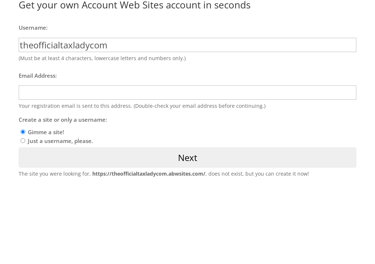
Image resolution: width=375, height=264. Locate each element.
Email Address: (38, 75)
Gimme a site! (46, 132)
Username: (33, 27)
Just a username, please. (60, 140)
